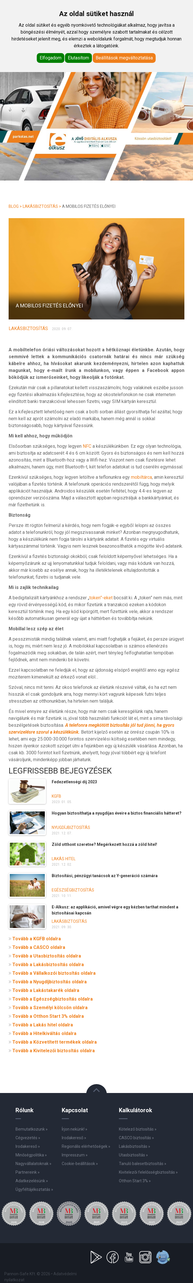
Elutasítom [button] (78, 58)
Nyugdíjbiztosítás (71, 827)
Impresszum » (75, 1155)
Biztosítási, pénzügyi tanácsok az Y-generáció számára (105, 875)
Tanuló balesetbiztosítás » (142, 1163)
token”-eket (101, 597)
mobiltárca (141, 477)
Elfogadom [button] (50, 58)
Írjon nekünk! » (74, 1129)
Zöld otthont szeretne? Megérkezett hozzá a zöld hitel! (104, 844)
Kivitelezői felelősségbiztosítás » (148, 1172)
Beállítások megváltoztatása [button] (124, 58)
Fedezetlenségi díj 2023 (74, 782)
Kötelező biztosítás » (138, 1129)
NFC (87, 446)
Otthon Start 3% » (135, 1181)
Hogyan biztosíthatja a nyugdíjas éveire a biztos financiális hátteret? (117, 813)
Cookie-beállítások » (80, 1163)
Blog (14, 206)
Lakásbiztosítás (40, 206)
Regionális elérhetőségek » (86, 1146)
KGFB (56, 796)
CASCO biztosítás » (136, 1137)
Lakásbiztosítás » (134, 1146)
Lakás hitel (64, 858)
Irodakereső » (74, 1137)
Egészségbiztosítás (73, 890)
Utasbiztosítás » (133, 1155)
